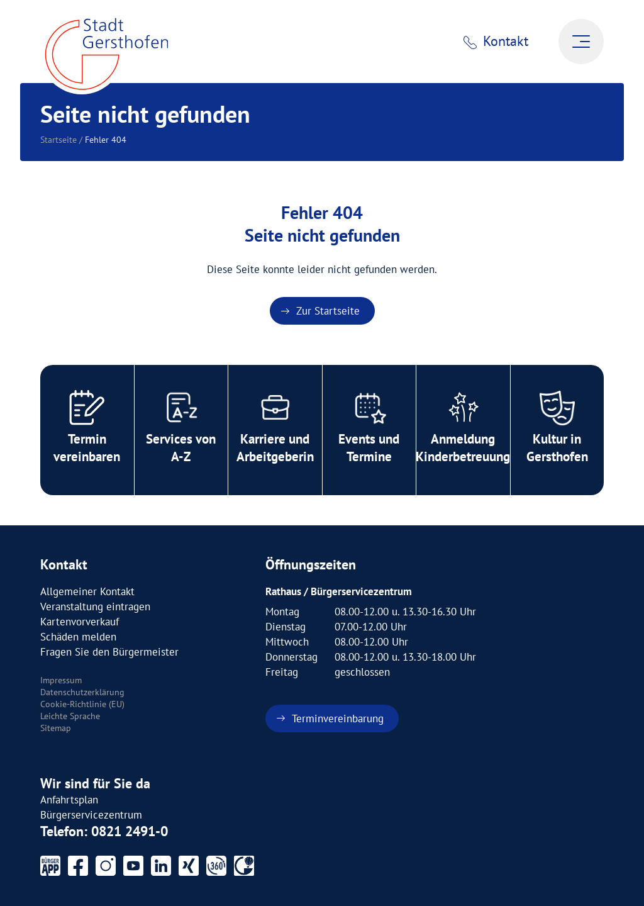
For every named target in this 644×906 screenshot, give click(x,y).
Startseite (58, 139)
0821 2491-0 (129, 831)
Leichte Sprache (70, 716)
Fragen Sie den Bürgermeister (109, 652)
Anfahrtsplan (69, 800)
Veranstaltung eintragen (95, 606)
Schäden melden (78, 637)
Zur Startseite (328, 311)
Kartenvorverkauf (79, 622)
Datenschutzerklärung (82, 692)
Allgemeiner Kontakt (87, 591)
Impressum (61, 680)
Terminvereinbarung (338, 718)
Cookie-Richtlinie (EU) (82, 704)
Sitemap (55, 728)
